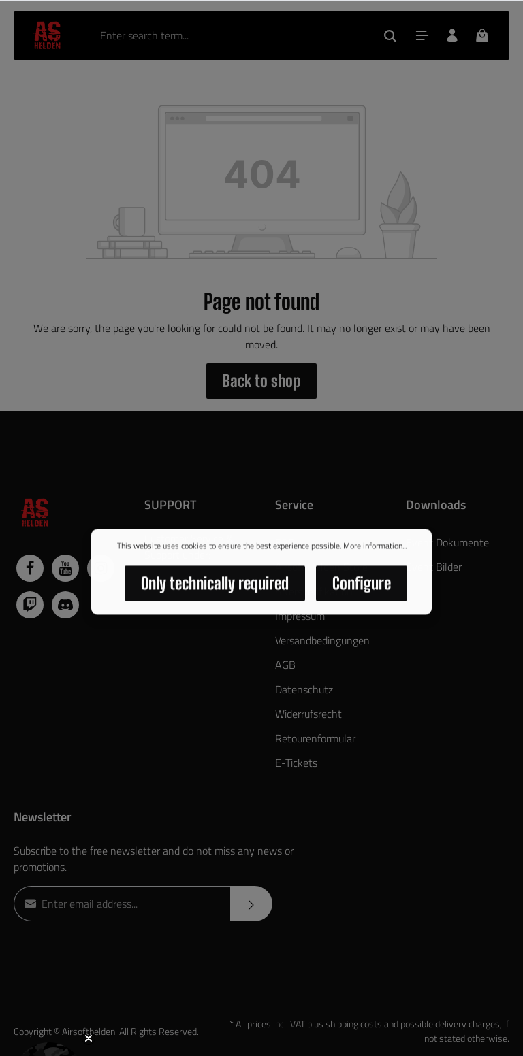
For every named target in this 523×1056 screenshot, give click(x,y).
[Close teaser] (88, 1038)
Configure (361, 585)
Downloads (436, 504)
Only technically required (215, 585)
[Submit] (251, 903)
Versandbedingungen (322, 640)
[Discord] (65, 604)
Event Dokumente (447, 542)
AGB (285, 665)
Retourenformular (315, 738)
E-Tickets (296, 763)
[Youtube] (65, 568)
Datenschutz (304, 689)
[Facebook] (30, 568)
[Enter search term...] (232, 35)
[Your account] (452, 35)
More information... (375, 548)
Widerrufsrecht (308, 714)
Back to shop (261, 381)
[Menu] (422, 35)
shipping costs (354, 1024)
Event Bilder (434, 567)
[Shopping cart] (482, 35)
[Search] (390, 35)
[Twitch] (30, 604)
